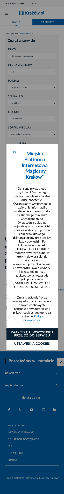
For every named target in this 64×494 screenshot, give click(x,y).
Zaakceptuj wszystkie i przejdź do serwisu (32, 334)
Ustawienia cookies (32, 343)
